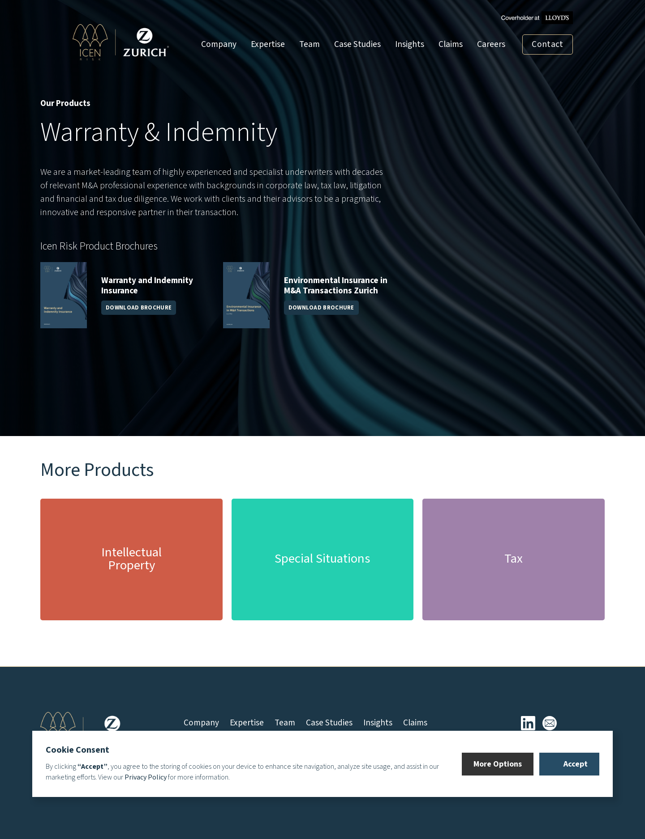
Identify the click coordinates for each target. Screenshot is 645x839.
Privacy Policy (146, 777)
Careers (491, 44)
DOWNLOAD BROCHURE (139, 308)
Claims (451, 44)
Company (218, 44)
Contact (547, 44)
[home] (121, 42)
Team (309, 44)
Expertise (268, 44)
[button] (497, 764)
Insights (409, 44)
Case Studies (357, 44)
